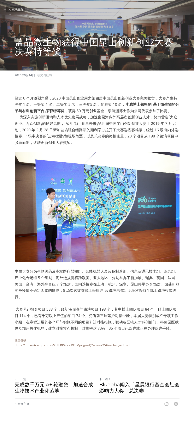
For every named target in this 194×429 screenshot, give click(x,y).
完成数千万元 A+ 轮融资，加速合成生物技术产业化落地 (54, 388)
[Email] (176, 404)
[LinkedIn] (166, 404)
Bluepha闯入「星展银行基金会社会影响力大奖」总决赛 (139, 388)
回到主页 (15, 9)
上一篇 (20, 379)
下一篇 (105, 379)
